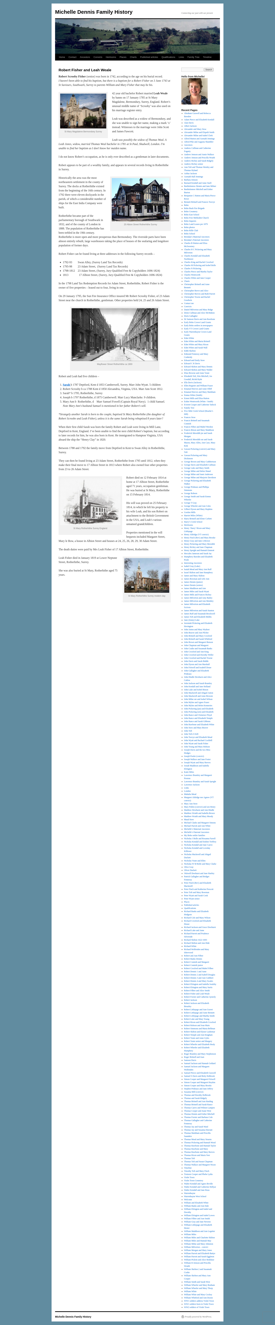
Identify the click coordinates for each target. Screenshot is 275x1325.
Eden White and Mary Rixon (196, 344)
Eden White (189, 338)
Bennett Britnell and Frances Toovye (199, 202)
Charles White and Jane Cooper (197, 278)
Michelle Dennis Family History (94, 12)
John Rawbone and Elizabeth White (199, 724)
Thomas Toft (189, 1158)
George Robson (190, 493)
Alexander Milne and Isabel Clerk (198, 135)
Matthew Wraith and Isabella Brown (199, 813)
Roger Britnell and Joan (194, 1057)
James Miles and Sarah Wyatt (196, 591)
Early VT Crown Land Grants (196, 328)
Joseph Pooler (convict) (194, 756)
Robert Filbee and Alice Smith (197, 990)
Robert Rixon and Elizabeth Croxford (200, 1022)
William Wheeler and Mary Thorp (198, 1288)
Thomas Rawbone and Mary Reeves (199, 1152)
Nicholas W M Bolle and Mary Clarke (200, 864)
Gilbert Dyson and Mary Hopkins (198, 509)
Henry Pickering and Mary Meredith (199, 544)
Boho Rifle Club (191, 230)
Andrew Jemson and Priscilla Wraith (199, 157)
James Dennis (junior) (193, 582)
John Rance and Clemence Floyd (198, 715)
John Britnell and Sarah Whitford (198, 639)
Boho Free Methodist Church (196, 218)
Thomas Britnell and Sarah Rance (198, 1104)
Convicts (97, 57)
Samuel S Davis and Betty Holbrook (199, 1076)
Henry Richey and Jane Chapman (198, 547)
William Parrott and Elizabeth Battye (199, 1253)
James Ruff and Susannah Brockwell (199, 613)
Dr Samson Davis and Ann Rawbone (199, 319)
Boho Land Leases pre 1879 (196, 224)
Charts (133, 57)
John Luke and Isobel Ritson (196, 689)
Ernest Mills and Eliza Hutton (196, 398)
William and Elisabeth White (196, 1202)
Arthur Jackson (190, 173)
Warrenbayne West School (195, 1196)
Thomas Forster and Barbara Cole (198, 1117)
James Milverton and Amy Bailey (198, 598)
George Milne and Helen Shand (197, 471)
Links (181, 57)
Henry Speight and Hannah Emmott (199, 550)
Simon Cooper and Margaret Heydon (199, 1082)
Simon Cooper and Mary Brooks (198, 1085)
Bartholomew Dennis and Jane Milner (200, 186)
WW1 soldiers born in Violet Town (199, 1304)
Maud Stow (189, 819)
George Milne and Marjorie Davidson (200, 477)
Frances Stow (190, 417)
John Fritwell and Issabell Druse (197, 667)
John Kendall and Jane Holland (197, 686)
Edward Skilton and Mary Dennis (198, 366)
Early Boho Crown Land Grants (197, 322)
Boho (186, 205)
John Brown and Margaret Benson (198, 642)
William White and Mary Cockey (198, 1294)
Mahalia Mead (190, 794)
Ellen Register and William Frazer (198, 385)
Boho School (189, 233)
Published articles (149, 57)
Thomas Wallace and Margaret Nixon (200, 1164)
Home (62, 57)
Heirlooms (111, 57)
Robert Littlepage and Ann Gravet (198, 1009)
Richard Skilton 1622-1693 (195, 940)
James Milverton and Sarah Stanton (199, 610)
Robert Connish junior (193, 965)
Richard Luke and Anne (194, 930)
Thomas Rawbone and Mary (196, 1149)
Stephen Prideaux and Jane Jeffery (198, 1088)
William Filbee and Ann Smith (197, 1218)
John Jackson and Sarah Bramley (198, 683)
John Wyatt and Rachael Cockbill (198, 740)
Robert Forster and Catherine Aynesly (200, 997)
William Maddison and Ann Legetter (199, 1231)
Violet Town (189, 1177)
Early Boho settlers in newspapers (198, 325)
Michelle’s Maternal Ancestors (197, 829)
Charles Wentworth (192, 275)
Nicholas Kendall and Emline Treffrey (200, 841)
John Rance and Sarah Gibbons (197, 721)
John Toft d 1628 (191, 734)
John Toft (188, 731)
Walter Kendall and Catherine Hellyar (200, 1187)
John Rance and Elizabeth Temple (198, 718)
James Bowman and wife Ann (196, 579)
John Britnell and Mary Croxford (198, 636)
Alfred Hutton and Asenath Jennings (199, 138)
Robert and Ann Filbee (193, 955)
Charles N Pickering (192, 268)
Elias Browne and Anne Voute (196, 373)
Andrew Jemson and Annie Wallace (199, 154)
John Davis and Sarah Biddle (196, 661)
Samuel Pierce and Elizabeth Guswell (200, 1073)
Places (123, 57)
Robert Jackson (190, 1000)
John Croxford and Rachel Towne (198, 658)
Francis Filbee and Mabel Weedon (198, 427)
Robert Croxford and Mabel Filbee (198, 968)
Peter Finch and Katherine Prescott (198, 889)
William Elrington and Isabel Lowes (199, 1215)
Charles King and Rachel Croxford (198, 262)
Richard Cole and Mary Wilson (197, 917)
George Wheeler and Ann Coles (197, 506)
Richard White (190, 946)
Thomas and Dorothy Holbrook (197, 1095)
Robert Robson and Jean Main (197, 1025)
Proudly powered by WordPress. (198, 1316)
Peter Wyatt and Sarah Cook (196, 895)
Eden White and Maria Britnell (197, 341)
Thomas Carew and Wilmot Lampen (199, 1107)
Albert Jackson (190, 126)
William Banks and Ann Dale (196, 1206)
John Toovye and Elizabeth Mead (198, 737)
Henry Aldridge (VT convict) (196, 534)
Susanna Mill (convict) (193, 1092)
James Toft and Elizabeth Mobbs (198, 617)
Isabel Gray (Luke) (192, 566)
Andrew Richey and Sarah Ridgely (198, 161)
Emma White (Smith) (193, 395)
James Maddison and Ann (195, 588)
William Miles (190, 1234)
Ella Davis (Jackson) (193, 382)
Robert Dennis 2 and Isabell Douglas (199, 974)
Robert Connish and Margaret (196, 962)
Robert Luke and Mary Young (196, 1019)
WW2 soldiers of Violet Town (196, 1307)
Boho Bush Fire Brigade (194, 208)
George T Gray (190, 503)
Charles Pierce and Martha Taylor (198, 271)
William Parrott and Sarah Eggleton (199, 1256)
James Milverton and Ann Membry (199, 601)
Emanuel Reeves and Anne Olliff (198, 389)
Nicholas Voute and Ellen (195, 860)
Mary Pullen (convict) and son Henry (200, 807)
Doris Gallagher (191, 316)
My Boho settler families (194, 835)
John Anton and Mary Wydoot (197, 629)
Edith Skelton (190, 351)
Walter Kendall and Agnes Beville (198, 1183)
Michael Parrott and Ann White (197, 826)
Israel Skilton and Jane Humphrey (198, 572)
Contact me (189, 303)
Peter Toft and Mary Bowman (196, 892)
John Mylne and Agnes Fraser (196, 702)
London (187, 791)
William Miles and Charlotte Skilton (199, 1237)
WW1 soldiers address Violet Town (199, 1301)
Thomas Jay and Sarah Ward (196, 1126)
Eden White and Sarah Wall (195, 347)
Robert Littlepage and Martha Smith (199, 1016)
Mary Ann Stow (191, 803)
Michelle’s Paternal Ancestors (196, 832)
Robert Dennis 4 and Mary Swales (198, 981)
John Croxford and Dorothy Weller (198, 655)
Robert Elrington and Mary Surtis (198, 987)
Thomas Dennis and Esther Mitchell (199, 1114)
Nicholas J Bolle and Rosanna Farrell (200, 838)
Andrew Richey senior (193, 164)
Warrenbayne (189, 1193)
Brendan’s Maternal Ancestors (197, 237)
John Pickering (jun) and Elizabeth (198, 708)
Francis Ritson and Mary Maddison (199, 430)
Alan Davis (189, 123)
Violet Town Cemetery (193, 1180)
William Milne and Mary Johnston (198, 1244)
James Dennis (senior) (193, 585)
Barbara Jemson (191, 180)
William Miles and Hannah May (197, 1240)
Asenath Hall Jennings (193, 176)
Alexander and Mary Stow (195, 129)
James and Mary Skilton (194, 575)
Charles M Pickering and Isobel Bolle (200, 265)
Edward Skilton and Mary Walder (198, 370)
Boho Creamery (190, 211)
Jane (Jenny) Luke (192, 620)
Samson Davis (190, 1060)
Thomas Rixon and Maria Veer (197, 1155)
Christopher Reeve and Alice (196, 290)
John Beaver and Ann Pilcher (196, 632)
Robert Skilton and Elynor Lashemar (199, 1031)
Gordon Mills (190, 512)
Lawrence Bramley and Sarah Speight (200, 781)
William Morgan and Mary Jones (198, 1250)
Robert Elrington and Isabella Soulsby (200, 984)
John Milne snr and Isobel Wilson (198, 699)
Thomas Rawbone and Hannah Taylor (200, 1145)
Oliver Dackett (190, 870)
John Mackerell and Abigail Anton (198, 693)
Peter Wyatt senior (192, 898)
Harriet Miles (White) (193, 515)
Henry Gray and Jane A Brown (197, 541)
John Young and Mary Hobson (197, 746)
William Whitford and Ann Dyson (198, 1297)
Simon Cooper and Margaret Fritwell (199, 1079)
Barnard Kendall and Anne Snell (198, 183)
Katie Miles (189, 772)
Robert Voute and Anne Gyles (196, 1038)
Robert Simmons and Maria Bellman (199, 1028)
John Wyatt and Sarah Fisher (196, 743)
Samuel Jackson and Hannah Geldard (200, 1063)
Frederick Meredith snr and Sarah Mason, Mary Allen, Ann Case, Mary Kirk (199, 442)
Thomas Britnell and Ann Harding (198, 1101)
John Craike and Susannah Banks (198, 648)
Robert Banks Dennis (193, 959)
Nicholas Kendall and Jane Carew (198, 845)
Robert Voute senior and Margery (198, 1041)
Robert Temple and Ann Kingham (198, 1035)
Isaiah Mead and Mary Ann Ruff (198, 569)
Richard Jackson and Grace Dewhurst (200, 927)
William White (190, 1291)
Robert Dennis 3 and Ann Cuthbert (198, 978)
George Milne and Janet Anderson (198, 474)
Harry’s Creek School (193, 522)
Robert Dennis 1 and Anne (195, 971)
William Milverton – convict (196, 1247)
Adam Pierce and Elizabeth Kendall (199, 119)
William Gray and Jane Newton (197, 1221)
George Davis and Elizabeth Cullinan (200, 465)
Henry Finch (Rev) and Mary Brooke (199, 537)
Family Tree (193, 57)
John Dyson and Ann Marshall (197, 664)
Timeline (207, 57)
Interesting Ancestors (193, 563)
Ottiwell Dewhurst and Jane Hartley (199, 873)
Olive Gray (189, 867)
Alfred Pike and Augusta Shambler (198, 142)
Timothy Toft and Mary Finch (196, 1171)
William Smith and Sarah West (197, 1282)
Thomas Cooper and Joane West (197, 1111)
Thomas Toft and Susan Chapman (198, 1161)
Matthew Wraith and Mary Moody (198, 816)
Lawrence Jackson (192, 784)
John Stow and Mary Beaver (196, 727)
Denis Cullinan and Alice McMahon (199, 313)
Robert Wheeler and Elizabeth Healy (199, 1044)
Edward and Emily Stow (194, 360)
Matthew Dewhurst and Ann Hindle (199, 810)
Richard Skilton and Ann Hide (197, 943)
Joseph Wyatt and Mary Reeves (197, 762)
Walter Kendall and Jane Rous (197, 1190)
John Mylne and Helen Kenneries (198, 705)
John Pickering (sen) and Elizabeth (198, 712)
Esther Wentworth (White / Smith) (198, 401)
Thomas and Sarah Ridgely (195, 1098)
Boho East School (191, 214)
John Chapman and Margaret (196, 645)
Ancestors (85, 57)
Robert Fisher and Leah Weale (197, 993)
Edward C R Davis (192, 363)
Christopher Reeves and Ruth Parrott (199, 294)
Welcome (188, 1199)
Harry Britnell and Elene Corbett (198, 518)
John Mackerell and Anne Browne (198, 696)
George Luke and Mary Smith (196, 468)
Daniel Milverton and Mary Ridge (198, 309)
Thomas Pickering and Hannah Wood (200, 1142)
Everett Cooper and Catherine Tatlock (200, 404)
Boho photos (189, 227)
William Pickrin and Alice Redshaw (199, 1259)
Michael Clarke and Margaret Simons (200, 822)
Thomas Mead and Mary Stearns (198, 1139)
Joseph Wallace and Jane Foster (197, 759)
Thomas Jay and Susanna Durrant (198, 1130)
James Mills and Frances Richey (197, 594)
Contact (72, 57)
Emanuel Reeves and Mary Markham (200, 392)
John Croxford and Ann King (196, 651)
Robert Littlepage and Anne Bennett (199, 1012)
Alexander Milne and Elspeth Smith (199, 132)
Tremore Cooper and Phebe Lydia (198, 1174)
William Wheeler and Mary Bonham (199, 1285)
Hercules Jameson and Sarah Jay (198, 553)
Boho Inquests (190, 221)
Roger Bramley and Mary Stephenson (200, 1054)
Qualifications (168, 57)
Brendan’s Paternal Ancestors (196, 240)
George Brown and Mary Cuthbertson (200, 461)
